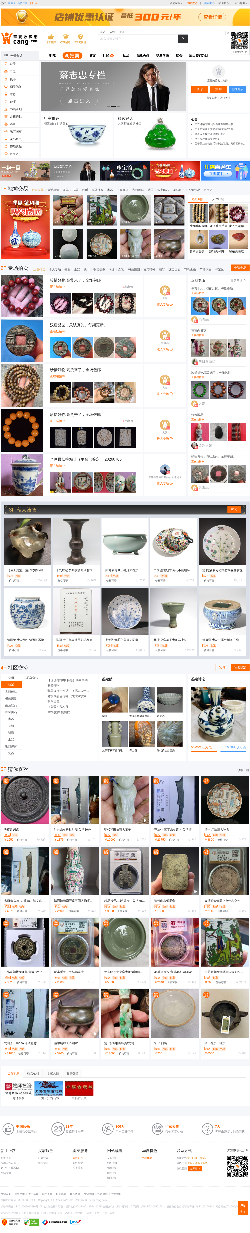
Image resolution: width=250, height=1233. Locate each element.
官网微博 (102, 1194)
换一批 (243, 770)
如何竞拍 (43, 1162)
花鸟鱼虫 (179, 190)
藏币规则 (112, 1172)
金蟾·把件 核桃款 (58, 712)
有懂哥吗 (53, 685)
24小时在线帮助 (10, 1167)
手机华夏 (147, 1157)
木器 (110, 190)
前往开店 (78, 1157)
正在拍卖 (39, 269)
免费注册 (22, 3)
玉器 (75, 190)
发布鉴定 (192, 3)
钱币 (85, 190)
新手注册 (6, 1157)
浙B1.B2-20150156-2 (153, 1206)
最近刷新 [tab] (198, 199)
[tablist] (219, 199)
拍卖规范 (78, 1167)
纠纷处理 (112, 1162)
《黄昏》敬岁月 (57, 706)
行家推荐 (38, 190)
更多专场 (238, 280)
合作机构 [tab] (14, 1073)
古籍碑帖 (138, 190)
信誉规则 (112, 1167)
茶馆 (11, 725)
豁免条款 (47, 1194)
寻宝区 (208, 190)
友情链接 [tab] (72, 1073)
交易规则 (112, 1157)
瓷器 (66, 190)
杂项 (121, 269)
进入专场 (165, 304)
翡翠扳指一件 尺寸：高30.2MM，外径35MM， (70, 690)
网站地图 (89, 1194)
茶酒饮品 (194, 190)
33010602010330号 (27, 1206)
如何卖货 (78, 1162)
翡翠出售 (53, 701)
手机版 (33, 3)
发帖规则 (6, 1172)
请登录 (12, 3)
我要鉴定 (212, 97)
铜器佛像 (97, 190)
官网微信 (116, 1194)
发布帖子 (225, 97)
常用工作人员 (8, 1162)
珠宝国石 (163, 190)
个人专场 (55, 269)
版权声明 (19, 1194)
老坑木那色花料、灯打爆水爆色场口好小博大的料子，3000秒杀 (70, 696)
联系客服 (75, 1194)
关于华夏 (33, 1194)
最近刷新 (53, 190)
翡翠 (151, 190)
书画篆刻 (123, 190)
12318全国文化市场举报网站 (112, 1206)
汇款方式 (43, 1157)
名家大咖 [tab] (53, 1073)
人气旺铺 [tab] (218, 199)
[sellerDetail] (209, 3)
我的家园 (175, 3)
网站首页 (6, 1194)
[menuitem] (52, 55)
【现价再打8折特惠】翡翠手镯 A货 (70, 680)
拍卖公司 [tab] (33, 1073)
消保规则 (112, 1177)
